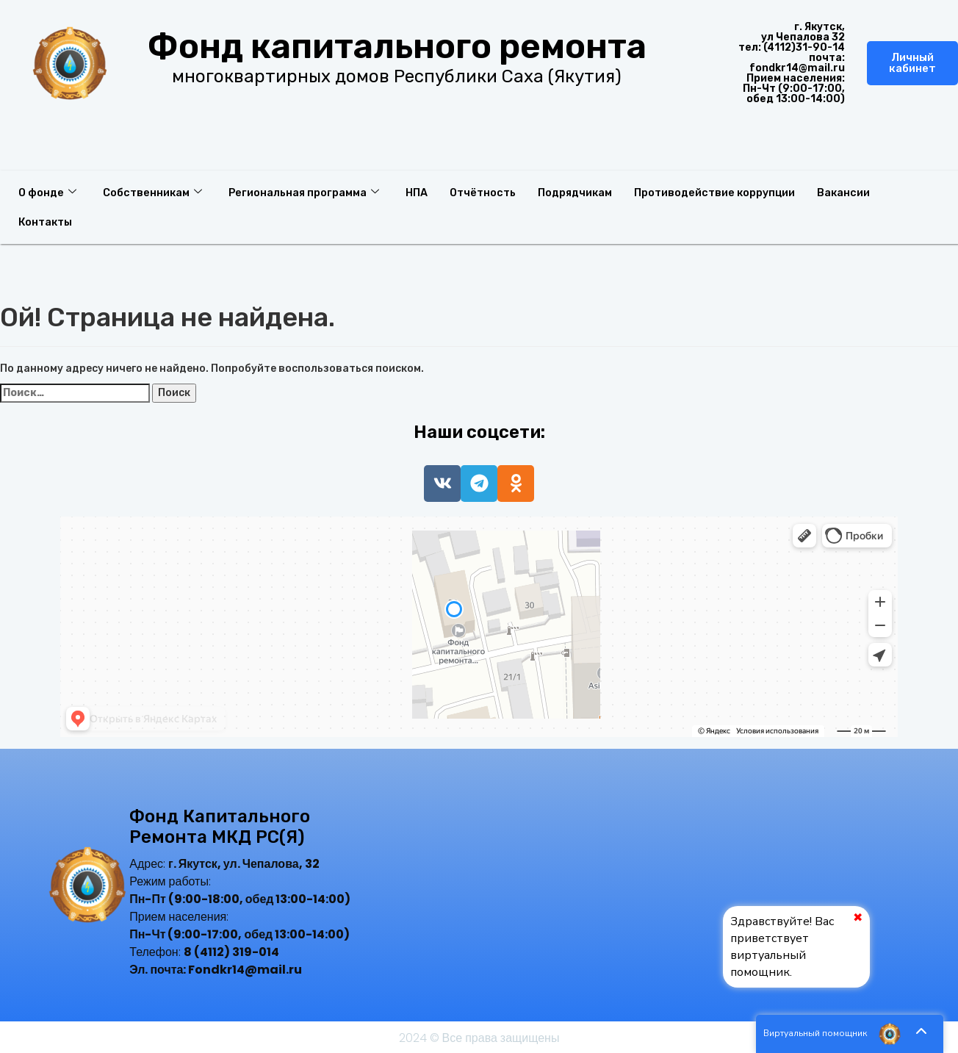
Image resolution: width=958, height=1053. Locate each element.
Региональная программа (309, 191)
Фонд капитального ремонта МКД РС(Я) (219, 827)
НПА (424, 191)
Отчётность (493, 191)
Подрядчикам (589, 191)
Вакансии (866, 191)
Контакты (46, 221)
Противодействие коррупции (734, 191)
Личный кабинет (912, 63)
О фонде (48, 191)
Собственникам (155, 191)
